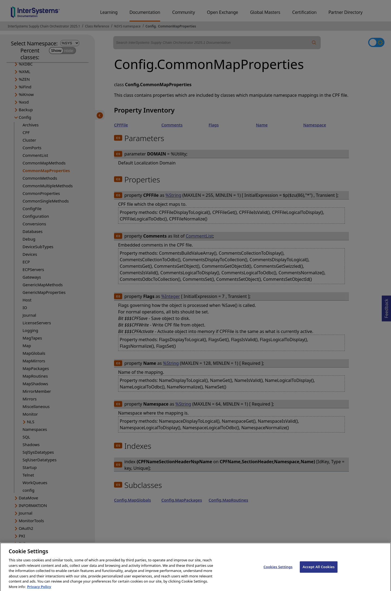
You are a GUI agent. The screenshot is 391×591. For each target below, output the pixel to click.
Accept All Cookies (319, 569)
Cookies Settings (277, 569)
